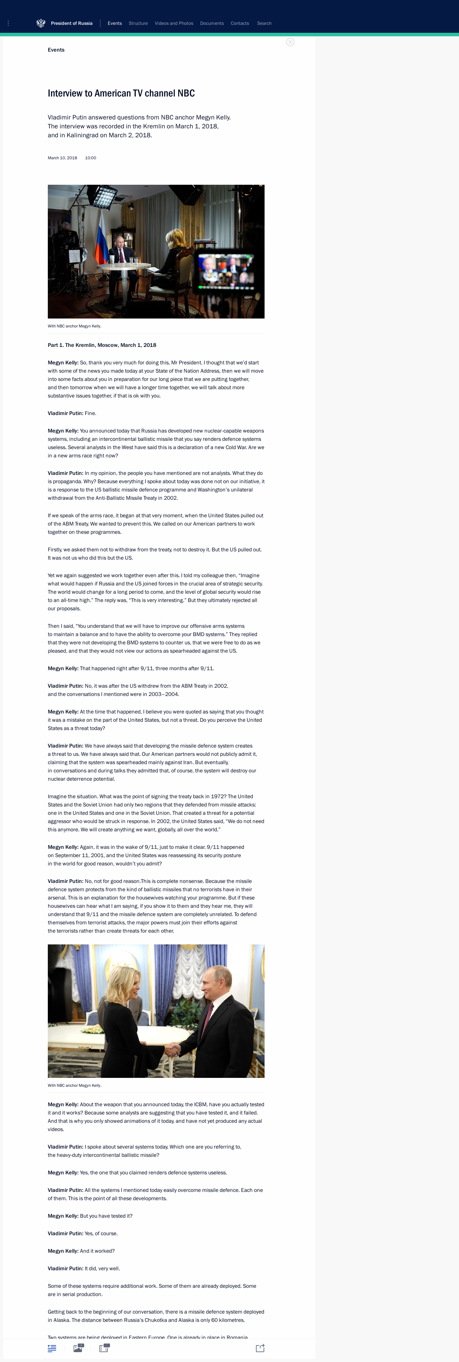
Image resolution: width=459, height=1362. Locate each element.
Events (56, 50)
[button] (10, 9)
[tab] (52, 1348)
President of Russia (72, 9)
